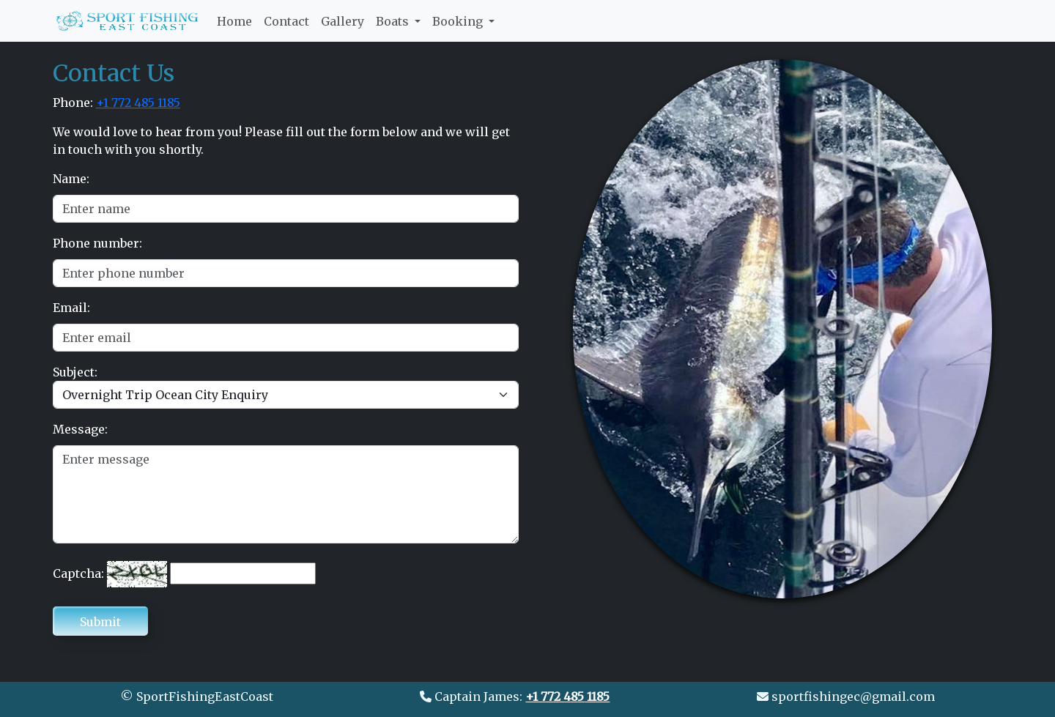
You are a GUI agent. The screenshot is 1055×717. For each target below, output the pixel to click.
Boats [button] (394, 21)
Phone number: (97, 243)
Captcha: (78, 573)
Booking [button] (459, 21)
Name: (71, 178)
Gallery (342, 21)
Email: (71, 307)
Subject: (75, 372)
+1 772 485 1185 (138, 102)
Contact (286, 21)
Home (234, 20)
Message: (80, 429)
